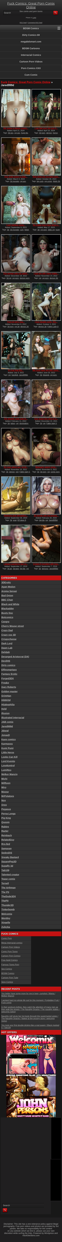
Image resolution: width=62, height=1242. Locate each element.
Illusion (5, 713)
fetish (27, 230)
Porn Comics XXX (31, 68)
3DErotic (6, 582)
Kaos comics (8, 739)
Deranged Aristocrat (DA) (15, 657)
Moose (5, 792)
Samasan (6, 848)
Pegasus (6, 809)
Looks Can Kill (9, 757)
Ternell (5, 883)
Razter (5, 831)
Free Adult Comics (9, 960)
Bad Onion (7, 595)
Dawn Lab (6, 648)
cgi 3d (17, 327)
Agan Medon (8, 587)
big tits (41, 520)
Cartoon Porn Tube (9, 978)
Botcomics (7, 617)
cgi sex (17, 133)
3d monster (14, 181)
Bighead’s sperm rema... (46, 467)
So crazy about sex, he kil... (16, 467)
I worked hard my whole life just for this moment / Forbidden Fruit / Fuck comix (30, 1001)
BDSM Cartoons (31, 48)
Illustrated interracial (12, 718)
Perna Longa (8, 814)
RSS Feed (23, 22)
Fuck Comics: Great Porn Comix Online (31, 5)
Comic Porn (6, 938)
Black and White (10, 604)
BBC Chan (7, 600)
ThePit (5, 901)
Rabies (5, 827)
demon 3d (54, 278)
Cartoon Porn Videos (31, 61)
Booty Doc (7, 613)
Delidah (5, 652)
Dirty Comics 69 (31, 35)
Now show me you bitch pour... (46, 176)
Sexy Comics (7, 982)
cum (22, 230)
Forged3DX (7, 678)
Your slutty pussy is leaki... (15, 176)
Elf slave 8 (22, 520)
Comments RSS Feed (35, 22)
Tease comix (8, 879)
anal (15, 520)
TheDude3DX (8, 896)
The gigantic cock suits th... (16, 419)
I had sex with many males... (46, 273)
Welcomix (6, 914)
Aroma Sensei (9, 591)
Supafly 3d (7, 866)
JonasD (5, 735)
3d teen (16, 569)
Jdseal (5, 731)
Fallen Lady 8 (52, 327)
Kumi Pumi (7, 748)
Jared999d (23, 375)
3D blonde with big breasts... (46, 515)
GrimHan (6, 696)
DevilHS (5, 661)
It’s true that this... (16, 370)
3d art (9, 569)
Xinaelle (5, 922)
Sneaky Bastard (10, 857)
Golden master (9, 691)
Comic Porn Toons (9, 952)
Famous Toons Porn (10, 965)
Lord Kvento (8, 761)
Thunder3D (7, 905)
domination (24, 423)
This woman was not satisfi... (15, 273)
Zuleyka (5, 927)
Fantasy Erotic (9, 674)
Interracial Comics (31, 55)
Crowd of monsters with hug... (46, 564)
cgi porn (44, 230)
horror (55, 133)
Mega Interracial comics (11, 943)
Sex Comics (6, 969)
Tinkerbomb (8, 909)
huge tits (24, 133)
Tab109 (5, 870)
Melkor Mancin (9, 774)
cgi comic (48, 181)
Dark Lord (6, 643)
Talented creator (10, 874)
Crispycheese (9, 639)
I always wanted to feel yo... (16, 564)
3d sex (10, 133)
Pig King (6, 818)
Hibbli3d (6, 700)
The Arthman (8, 888)
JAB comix (7, 722)
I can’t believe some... (15, 225)
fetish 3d (56, 181)
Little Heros (7, 752)
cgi (40, 278)
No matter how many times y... (46, 225)
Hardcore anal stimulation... (16, 515)
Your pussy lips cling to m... (46, 419)
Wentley (5, 918)
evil (17, 472)
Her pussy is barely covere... (15, 128)
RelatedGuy (7, 840)
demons (45, 569)
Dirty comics (8, 665)
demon (49, 133)
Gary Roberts (8, 687)
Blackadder (7, 608)
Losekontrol (8, 765)
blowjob (46, 375)
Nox (3, 800)
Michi (4, 779)
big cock (40, 181)
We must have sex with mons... (46, 370)
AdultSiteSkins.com (31, 1235)
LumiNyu (6, 770)
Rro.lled (5, 844)
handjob (15, 375)
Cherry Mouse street (12, 626)
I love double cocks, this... (46, 322)
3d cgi (8, 278)
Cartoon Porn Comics (11, 956)
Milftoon (5, 783)
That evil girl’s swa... (16, 322)
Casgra (5, 622)
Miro (3, 787)
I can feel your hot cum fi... (46, 128)
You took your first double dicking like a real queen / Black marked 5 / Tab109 (30, 1026)
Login (34, 18)
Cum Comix (31, 75)
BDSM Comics (31, 28)
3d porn (42, 133)
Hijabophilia (8, 704)
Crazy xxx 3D (8, 635)
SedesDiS (6, 853)
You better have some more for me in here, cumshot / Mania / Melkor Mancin (28, 994)
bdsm (13, 423)
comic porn (55, 472)
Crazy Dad (7, 630)
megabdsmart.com (31, 41)
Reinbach (6, 835)
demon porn (25, 278)
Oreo (4, 805)
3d (8, 230)
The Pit (5, 892)
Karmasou (7, 744)
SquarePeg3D (9, 861)
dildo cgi (51, 230)
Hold (4, 709)
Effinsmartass (9, 670)
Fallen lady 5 (51, 423)
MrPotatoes (7, 796)
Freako (5, 683)
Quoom (5, 822)
